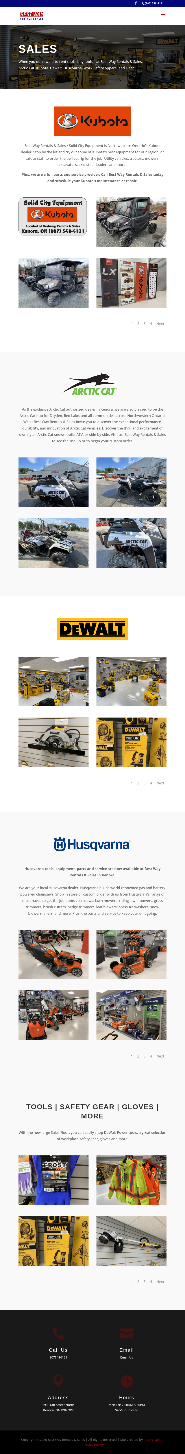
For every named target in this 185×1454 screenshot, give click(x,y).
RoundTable (152, 1439)
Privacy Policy (93, 1445)
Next (160, 323)
